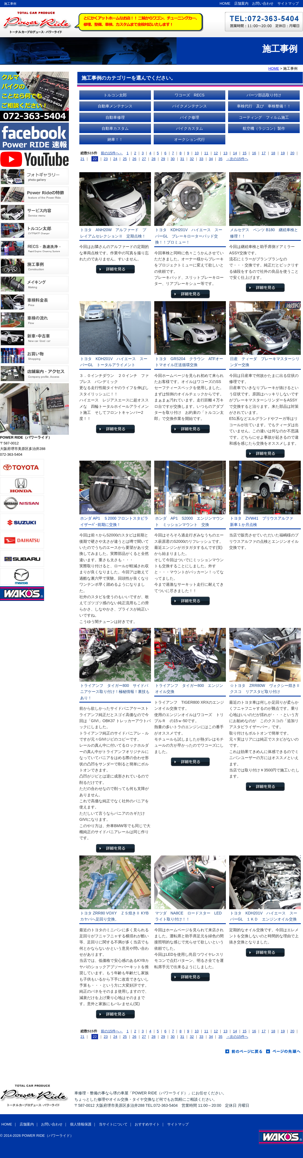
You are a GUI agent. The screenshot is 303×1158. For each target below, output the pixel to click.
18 (273, 153)
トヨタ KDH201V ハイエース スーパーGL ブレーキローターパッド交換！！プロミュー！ (188, 236)
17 (264, 153)
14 (235, 153)
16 (254, 153)
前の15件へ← (112, 153)
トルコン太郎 (115, 95)
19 (283, 153)
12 (216, 153)
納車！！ (115, 139)
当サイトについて (113, 1124)
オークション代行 (189, 139)
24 (115, 159)
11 (206, 153)
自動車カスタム (115, 128)
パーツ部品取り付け (264, 95)
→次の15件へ (237, 159)
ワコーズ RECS (190, 95)
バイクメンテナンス (189, 106)
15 (244, 153)
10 (197, 153)
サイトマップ (288, 3)
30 (172, 159)
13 (225, 153)
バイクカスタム (189, 128)
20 (292, 153)
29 (163, 159)
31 (182, 159)
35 (220, 159)
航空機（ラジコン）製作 (264, 128)
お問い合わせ (263, 3)
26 (134, 159)
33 (201, 159)
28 (153, 159)
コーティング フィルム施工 (264, 117)
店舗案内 (241, 3)
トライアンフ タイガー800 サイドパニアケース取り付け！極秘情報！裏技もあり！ (115, 691)
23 (105, 159)
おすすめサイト (147, 1124)
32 (192, 159)
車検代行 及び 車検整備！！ (264, 106)
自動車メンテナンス (115, 106)
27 (144, 159)
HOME (225, 3)
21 (82, 159)
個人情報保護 (80, 1124)
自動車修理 (115, 117)
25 (125, 159)
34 (211, 159)
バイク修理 (189, 117)
